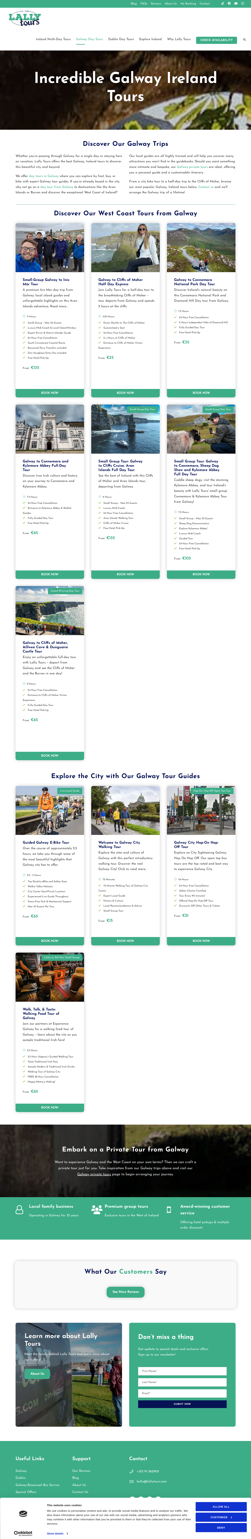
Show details (55, 1531)
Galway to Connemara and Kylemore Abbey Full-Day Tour (45, 466)
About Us (171, 3)
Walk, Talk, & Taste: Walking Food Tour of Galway (41, 1014)
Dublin (20, 1478)
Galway (21, 1471)
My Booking (188, 3)
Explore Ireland (150, 39)
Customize (221, 1515)
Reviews (156, 3)
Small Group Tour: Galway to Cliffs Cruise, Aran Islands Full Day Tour (120, 466)
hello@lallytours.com (152, 1481)
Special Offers (26, 1492)
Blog (134, 3)
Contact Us (80, 1492)
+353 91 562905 (148, 1471)
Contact (205, 3)
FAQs (143, 3)
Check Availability (216, 40)
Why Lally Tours (179, 39)
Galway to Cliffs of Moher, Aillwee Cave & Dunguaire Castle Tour (45, 647)
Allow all (221, 1505)
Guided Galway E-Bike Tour (46, 843)
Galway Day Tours (89, 39)
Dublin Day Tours (121, 39)
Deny (221, 1526)
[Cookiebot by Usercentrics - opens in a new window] (23, 1532)
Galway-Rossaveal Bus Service (37, 1485)
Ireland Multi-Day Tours (53, 39)
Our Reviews (81, 1471)
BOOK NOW (49, 393)
